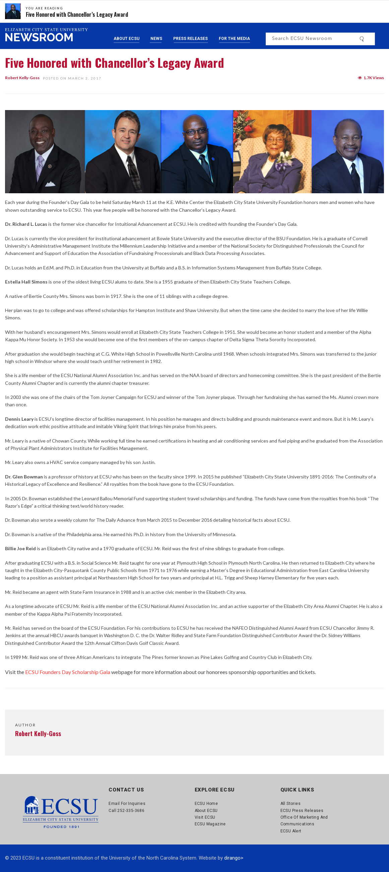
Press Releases (190, 38)
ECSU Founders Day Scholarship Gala (67, 672)
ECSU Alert (291, 831)
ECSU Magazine (210, 824)
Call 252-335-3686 (126, 810)
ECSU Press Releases (302, 810)
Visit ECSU (205, 817)
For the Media (234, 38)
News (156, 38)
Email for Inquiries (127, 803)
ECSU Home (206, 803)
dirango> (233, 858)
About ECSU (126, 38)
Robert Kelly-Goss (22, 77)
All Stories (290, 803)
